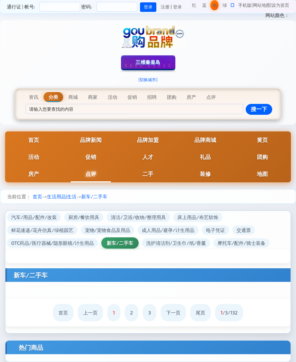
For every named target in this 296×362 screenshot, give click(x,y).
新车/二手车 (94, 196)
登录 (177, 7)
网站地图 (262, 5)
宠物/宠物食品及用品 (107, 230)
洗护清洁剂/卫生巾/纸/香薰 (176, 243)
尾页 (200, 312)
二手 (147, 173)
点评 (90, 173)
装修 (205, 173)
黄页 (262, 140)
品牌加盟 (148, 140)
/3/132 (229, 312)
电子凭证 (215, 230)
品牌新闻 (91, 140)
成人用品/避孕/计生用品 (168, 230)
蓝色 (204, 6)
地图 (262, 173)
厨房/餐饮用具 (83, 217)
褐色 (214, 6)
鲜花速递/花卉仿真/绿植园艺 (42, 230)
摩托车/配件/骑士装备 (241, 243)
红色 (194, 6)
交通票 (244, 230)
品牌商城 (205, 140)
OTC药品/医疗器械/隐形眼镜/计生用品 (52, 243)
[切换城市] (148, 79)
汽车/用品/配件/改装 (34, 217)
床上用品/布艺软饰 (197, 217)
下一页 (173, 312)
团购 (262, 156)
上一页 (90, 312)
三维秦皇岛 (148, 62)
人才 (147, 156)
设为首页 (280, 5)
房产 (33, 173)
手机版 (244, 5)
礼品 (205, 156)
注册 (165, 7)
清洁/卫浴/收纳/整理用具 (138, 217)
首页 (33, 140)
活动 (33, 156)
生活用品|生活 (61, 196)
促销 (90, 156)
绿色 (225, 6)
